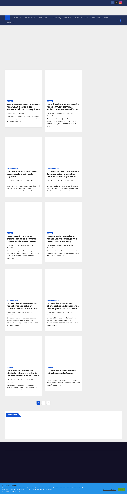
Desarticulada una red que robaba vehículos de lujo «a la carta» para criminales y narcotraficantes (62, 240)
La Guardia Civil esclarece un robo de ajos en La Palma (61, 371)
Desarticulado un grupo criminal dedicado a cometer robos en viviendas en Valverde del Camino (23, 240)
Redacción (21, 113)
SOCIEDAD (9, 101)
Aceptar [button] (121, 490)
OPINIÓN (10, 23)
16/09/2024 (12, 245)
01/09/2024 (12, 312)
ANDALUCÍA (16, 18)
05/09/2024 (52, 245)
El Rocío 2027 (81, 18)
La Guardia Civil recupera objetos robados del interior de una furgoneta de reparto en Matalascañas (63, 307)
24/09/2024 (52, 180)
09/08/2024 (12, 379)
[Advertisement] (63, 39)
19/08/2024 (52, 312)
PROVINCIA (29, 18)
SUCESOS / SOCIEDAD (61, 18)
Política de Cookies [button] (109, 490)
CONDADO (43, 18)
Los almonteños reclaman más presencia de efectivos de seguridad (23, 174)
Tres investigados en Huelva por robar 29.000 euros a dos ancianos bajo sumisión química (23, 107)
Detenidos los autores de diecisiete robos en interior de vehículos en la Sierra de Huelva (23, 373)
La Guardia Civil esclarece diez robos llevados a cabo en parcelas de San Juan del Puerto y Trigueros (23, 307)
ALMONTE (9, 168)
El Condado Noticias (65, 377)
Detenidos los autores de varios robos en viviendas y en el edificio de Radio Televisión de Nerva (63, 108)
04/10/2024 (52, 113)
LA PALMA (56, 168)
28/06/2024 (52, 377)
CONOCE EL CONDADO (101, 18)
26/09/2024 (12, 180)
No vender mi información (11, 492)
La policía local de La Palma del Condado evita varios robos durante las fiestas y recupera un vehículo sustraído (63, 175)
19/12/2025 (11, 113)
